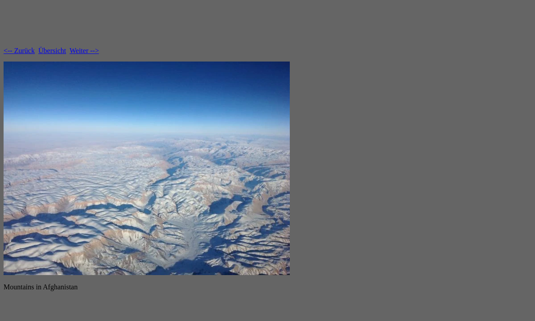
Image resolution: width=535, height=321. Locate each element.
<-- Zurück (19, 50)
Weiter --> (84, 50)
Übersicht (52, 50)
